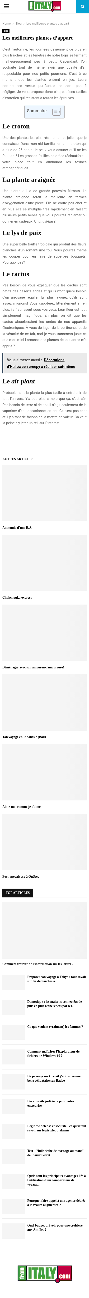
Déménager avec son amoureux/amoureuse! (33, 667)
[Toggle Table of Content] (54, 112)
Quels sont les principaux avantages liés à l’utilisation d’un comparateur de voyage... (56, 1180)
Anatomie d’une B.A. (17, 527)
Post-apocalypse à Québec (20, 876)
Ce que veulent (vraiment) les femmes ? (55, 1026)
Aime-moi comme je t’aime (21, 807)
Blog (6, 31)
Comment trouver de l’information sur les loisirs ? (38, 964)
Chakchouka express (17, 597)
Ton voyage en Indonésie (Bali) (24, 737)
